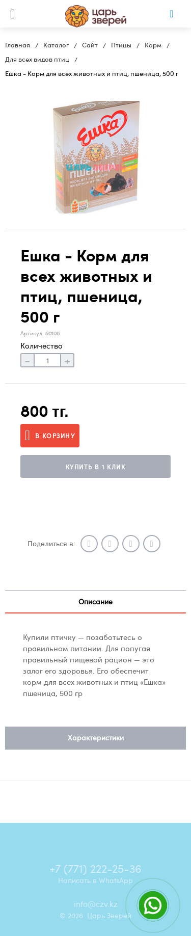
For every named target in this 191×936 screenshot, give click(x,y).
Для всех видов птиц (37, 59)
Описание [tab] (95, 601)
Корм (153, 44)
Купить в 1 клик (96, 467)
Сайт (90, 44)
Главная (17, 44)
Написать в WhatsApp (95, 880)
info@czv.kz (96, 904)
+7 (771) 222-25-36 (95, 868)
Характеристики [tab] (96, 737)
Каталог (56, 44)
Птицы (121, 44)
